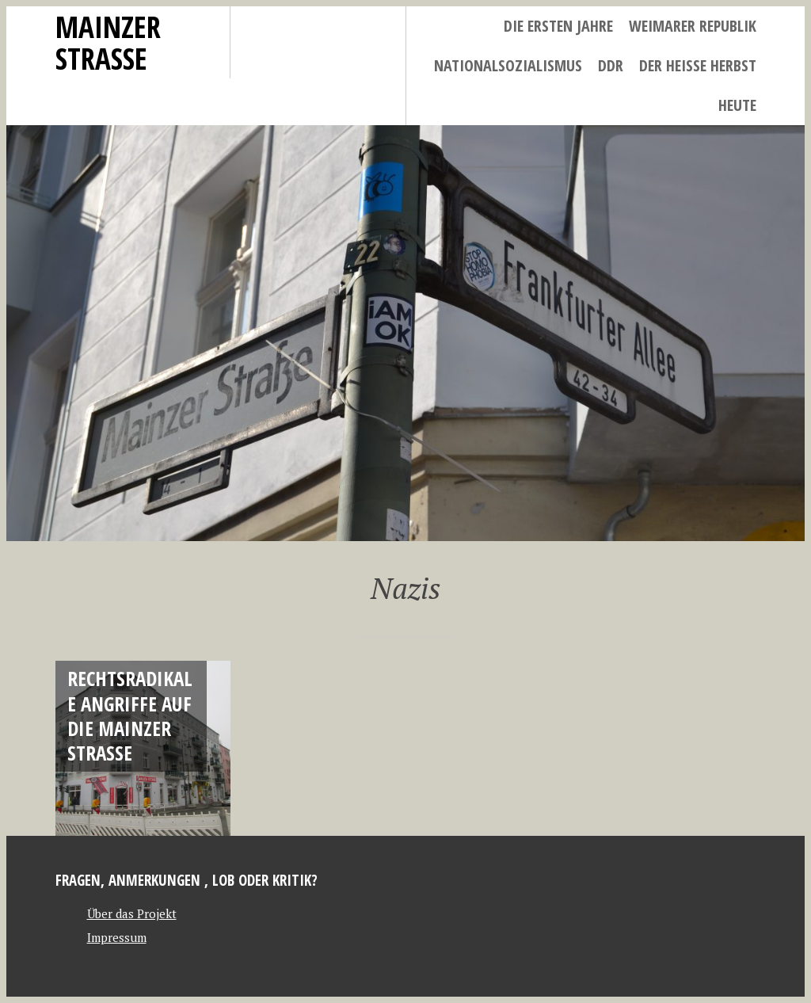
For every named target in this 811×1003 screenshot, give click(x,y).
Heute (737, 105)
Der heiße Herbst (697, 65)
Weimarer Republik (692, 25)
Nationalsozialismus (508, 65)
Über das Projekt (132, 913)
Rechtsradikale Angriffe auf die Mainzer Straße (129, 715)
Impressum (117, 937)
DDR (610, 65)
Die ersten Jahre (558, 25)
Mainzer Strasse (108, 42)
